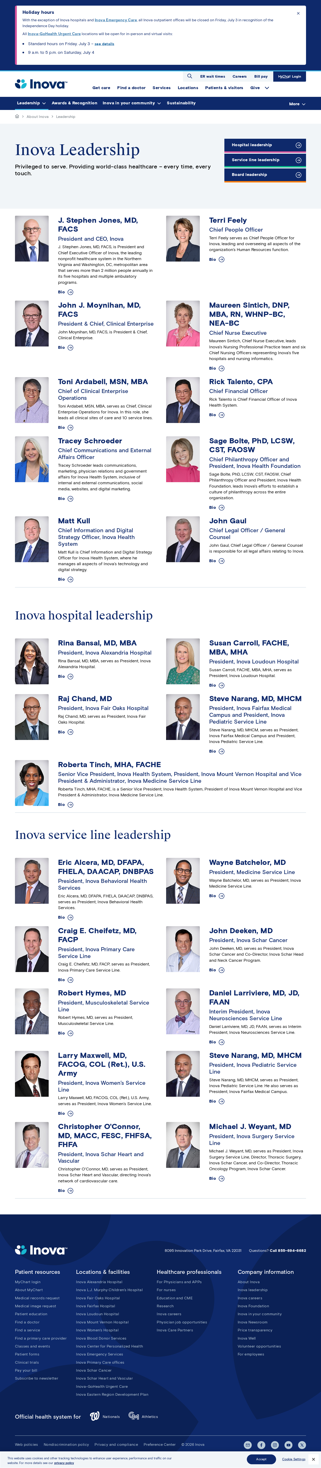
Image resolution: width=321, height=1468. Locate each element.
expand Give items (267, 88)
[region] (160, 1459)
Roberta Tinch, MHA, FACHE (109, 764)
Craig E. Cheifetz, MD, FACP (97, 935)
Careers (240, 76)
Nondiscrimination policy (66, 1444)
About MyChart (29, 1290)
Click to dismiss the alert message (298, 13)
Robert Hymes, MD (92, 992)
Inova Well (247, 1338)
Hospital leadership (252, 144)
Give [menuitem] (255, 87)
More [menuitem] (294, 103)
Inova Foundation (253, 1306)
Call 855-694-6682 (288, 1250)
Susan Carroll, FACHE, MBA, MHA (249, 647)
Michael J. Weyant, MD (250, 1126)
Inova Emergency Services (99, 1354)
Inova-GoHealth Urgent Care (102, 1386)
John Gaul (228, 520)
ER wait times (212, 76)
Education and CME (175, 1298)
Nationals (104, 1417)
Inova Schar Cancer (94, 1370)
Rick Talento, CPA (241, 381)
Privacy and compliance (116, 1444)
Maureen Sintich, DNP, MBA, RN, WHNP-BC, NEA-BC (249, 314)
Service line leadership (255, 159)
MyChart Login (289, 76)
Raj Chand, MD (85, 698)
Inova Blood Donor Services (101, 1338)
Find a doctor (27, 1322)
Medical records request (37, 1298)
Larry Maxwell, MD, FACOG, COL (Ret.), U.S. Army (101, 1064)
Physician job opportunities (182, 1322)
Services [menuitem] (162, 87)
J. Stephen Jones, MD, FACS (98, 224)
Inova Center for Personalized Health (109, 1346)
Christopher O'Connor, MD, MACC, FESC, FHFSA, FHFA (105, 1135)
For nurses (166, 1290)
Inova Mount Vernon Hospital (102, 1322)
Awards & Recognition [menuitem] (74, 103)
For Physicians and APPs (179, 1282)
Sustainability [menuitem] (181, 103)
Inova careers (169, 1314)
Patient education (31, 1314)
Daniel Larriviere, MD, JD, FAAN (254, 997)
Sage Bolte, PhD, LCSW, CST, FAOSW (252, 445)
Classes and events (32, 1346)
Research (165, 1306)
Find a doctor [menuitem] (131, 87)
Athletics (143, 1417)
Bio (61, 292)
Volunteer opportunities (259, 1346)
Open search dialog (189, 76)
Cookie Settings (293, 1459)
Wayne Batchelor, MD (247, 862)
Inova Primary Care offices (100, 1362)
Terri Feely (228, 220)
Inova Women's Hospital (97, 1330)
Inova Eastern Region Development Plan (112, 1394)
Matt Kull (74, 520)
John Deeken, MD (241, 930)
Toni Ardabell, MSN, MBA (103, 381)
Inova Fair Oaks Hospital (98, 1298)
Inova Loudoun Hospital (97, 1314)
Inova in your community (260, 1314)
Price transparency (255, 1330)
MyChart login (27, 1282)
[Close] (313, 1459)
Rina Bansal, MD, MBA (97, 642)
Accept (261, 1459)
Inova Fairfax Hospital (95, 1306)
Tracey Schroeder (90, 440)
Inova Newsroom (253, 1322)
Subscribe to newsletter (36, 1378)
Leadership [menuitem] (28, 103)
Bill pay (261, 76)
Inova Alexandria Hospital (99, 1282)
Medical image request (35, 1306)
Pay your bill (26, 1370)
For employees (251, 1354)
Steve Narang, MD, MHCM (255, 698)
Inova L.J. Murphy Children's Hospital (109, 1290)
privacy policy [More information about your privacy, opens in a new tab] (64, 1463)
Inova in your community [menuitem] (129, 103)
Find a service (27, 1330)
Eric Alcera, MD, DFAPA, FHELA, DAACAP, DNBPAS (106, 867)
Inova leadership (253, 1290)
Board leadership (249, 174)
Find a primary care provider (41, 1338)
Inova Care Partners (175, 1330)
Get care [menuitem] (101, 87)
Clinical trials (27, 1362)
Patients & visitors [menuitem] (224, 87)
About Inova (38, 116)
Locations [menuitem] (188, 87)
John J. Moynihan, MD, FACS (99, 309)
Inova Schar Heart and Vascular (104, 1378)
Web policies (26, 1444)
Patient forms (27, 1354)
